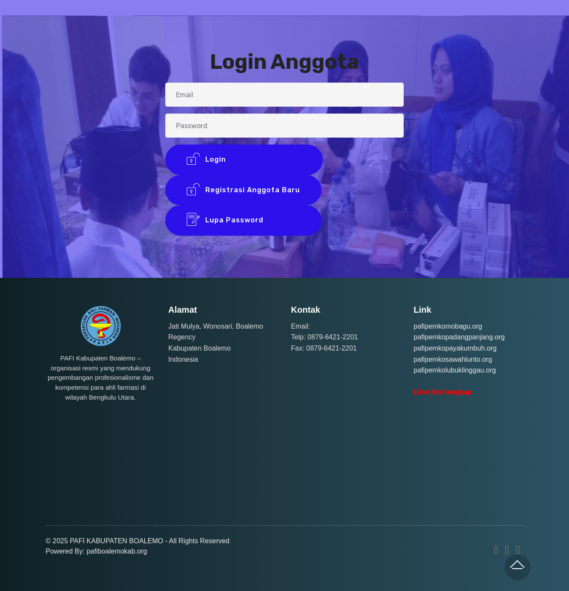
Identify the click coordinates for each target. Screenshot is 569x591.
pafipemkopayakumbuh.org (455, 348)
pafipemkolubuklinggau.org (455, 370)
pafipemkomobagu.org (448, 326)
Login (244, 159)
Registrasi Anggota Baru (243, 190)
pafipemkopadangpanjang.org (459, 337)
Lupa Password (243, 220)
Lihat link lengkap (443, 392)
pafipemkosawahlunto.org (453, 359)
